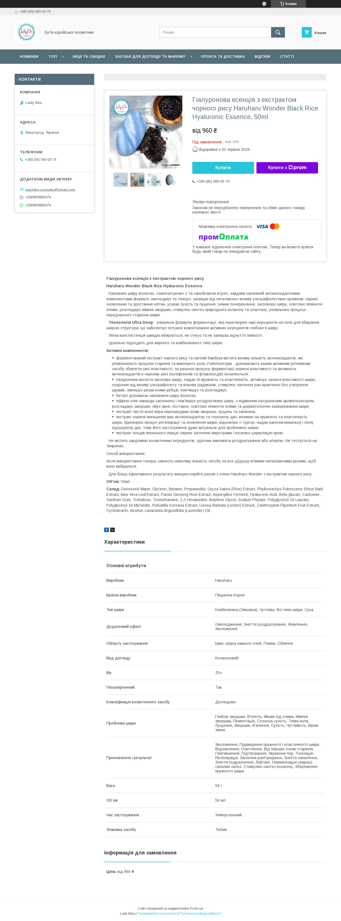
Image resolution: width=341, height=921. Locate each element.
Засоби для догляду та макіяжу (150, 56)
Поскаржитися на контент (157, 913)
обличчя (242, 461)
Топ (52, 56)
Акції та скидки (88, 56)
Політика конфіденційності (200, 913)
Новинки (29, 56)
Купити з (287, 167)
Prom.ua (196, 909)
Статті (287, 56)
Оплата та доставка (223, 56)
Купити (223, 167)
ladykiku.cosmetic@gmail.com (50, 189)
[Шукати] (278, 32)
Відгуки (262, 56)
